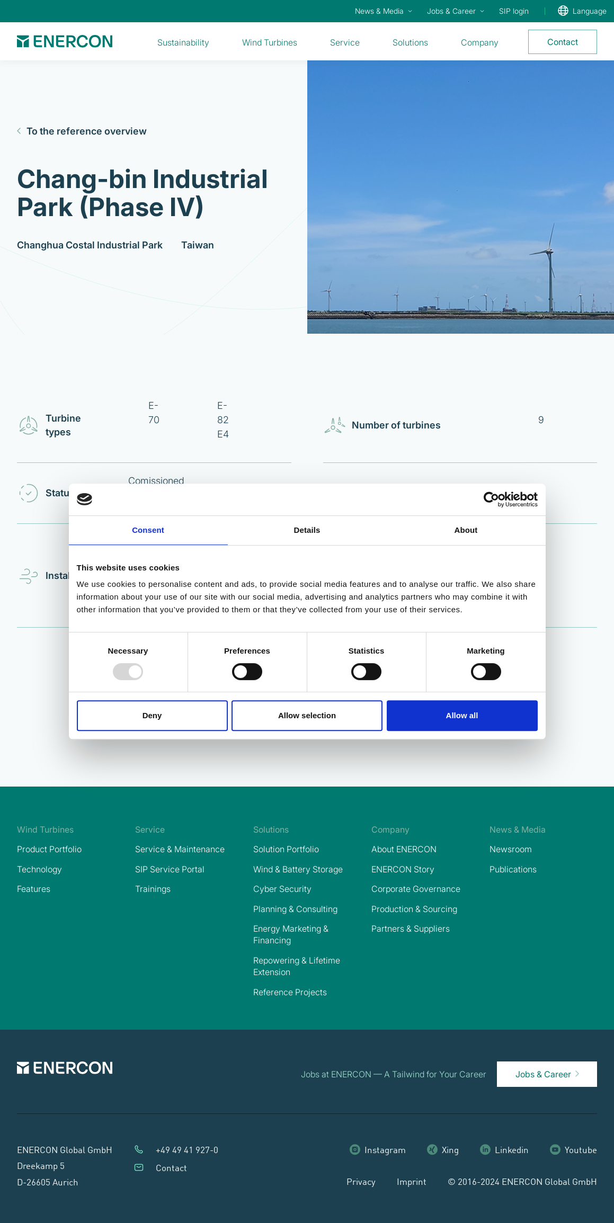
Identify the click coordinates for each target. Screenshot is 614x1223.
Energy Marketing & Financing (290, 934)
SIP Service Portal (169, 869)
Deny (152, 715)
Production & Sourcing (414, 909)
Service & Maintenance (180, 849)
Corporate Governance (415, 888)
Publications (513, 869)
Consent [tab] (148, 529)
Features (33, 888)
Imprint (411, 1182)
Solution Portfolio (286, 849)
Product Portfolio (49, 849)
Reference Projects (290, 992)
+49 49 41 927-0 (187, 1150)
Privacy (361, 1182)
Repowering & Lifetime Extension (296, 966)
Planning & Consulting (295, 909)
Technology (39, 869)
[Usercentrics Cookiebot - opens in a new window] (491, 499)
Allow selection (307, 715)
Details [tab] (307, 529)
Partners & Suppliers (410, 928)
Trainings (153, 888)
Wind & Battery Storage (298, 869)
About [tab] (466, 529)
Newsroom (511, 849)
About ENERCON (404, 849)
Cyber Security (282, 888)
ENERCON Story (402, 869)
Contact (171, 1168)
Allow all (462, 715)
